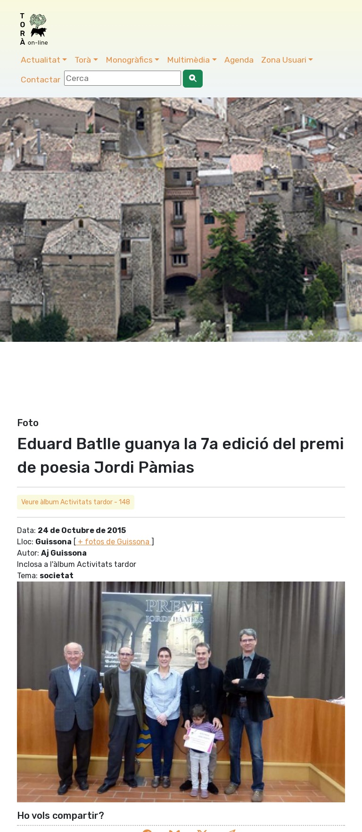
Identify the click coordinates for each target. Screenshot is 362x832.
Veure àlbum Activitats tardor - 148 (75, 502)
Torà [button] (82, 60)
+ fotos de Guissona (113, 541)
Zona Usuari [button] (283, 60)
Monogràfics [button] (129, 60)
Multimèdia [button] (188, 60)
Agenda (239, 60)
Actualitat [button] (40, 60)
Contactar (40, 79)
